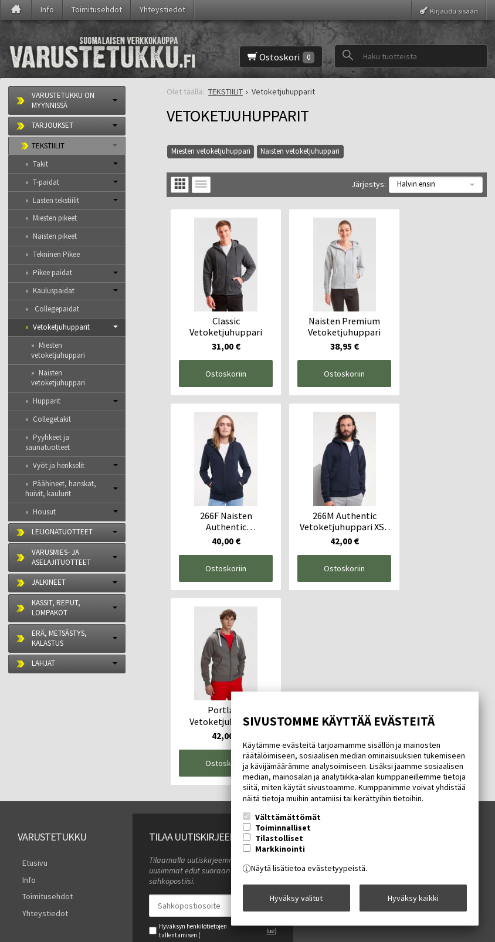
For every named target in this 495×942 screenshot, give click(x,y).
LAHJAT (43, 663)
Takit (40, 164)
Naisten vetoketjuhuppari (300, 151)
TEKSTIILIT (48, 146)
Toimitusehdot (97, 9)
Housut (44, 512)
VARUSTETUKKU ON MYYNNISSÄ (63, 100)
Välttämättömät (288, 821)
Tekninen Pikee (56, 254)
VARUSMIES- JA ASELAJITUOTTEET (61, 557)
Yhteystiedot (162, 9)
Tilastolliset (279, 843)
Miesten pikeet (55, 218)
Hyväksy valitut (296, 900)
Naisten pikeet (55, 236)
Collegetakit (52, 419)
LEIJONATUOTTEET (62, 532)
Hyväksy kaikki (413, 900)
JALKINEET (49, 582)
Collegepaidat (56, 309)
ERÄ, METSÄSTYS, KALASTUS (59, 638)
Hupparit (46, 401)
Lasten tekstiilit (56, 200)
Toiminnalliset (283, 832)
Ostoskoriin (219, 362)
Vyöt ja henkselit (58, 465)
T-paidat (46, 182)
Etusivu (30, 749)
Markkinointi (280, 853)
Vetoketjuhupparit (61, 327)
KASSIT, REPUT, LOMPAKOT (56, 608)
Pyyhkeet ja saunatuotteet (47, 442)
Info (47, 9)
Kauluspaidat (53, 291)
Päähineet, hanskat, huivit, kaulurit (60, 489)
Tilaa (165, 844)
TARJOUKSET (52, 125)
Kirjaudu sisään (454, 10)
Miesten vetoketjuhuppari (210, 151)
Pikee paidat (52, 272)
